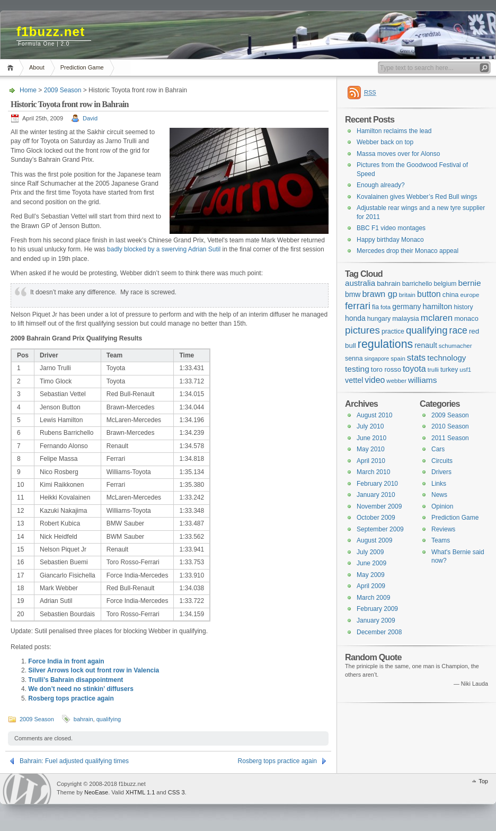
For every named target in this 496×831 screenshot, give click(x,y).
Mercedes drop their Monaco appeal (407, 251)
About (37, 67)
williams (422, 379)
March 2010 (373, 472)
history (463, 307)
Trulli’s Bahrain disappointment (75, 680)
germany (406, 306)
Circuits (442, 461)
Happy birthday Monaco (390, 239)
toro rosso (386, 369)
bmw (352, 294)
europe (470, 295)
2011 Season (450, 438)
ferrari (357, 305)
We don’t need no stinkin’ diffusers (80, 689)
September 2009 (380, 529)
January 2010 (376, 494)
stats (416, 358)
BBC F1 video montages (391, 228)
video (375, 379)
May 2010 (371, 449)
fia (375, 307)
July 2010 (370, 426)
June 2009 (371, 563)
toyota (414, 368)
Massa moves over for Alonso (398, 154)
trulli (433, 369)
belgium (444, 283)
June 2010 (371, 438)
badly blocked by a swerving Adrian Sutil (163, 249)
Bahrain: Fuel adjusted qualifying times (74, 761)
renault (425, 345)
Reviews (443, 529)
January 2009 (376, 620)
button (429, 294)
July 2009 (370, 552)
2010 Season (450, 426)
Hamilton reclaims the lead (394, 131)
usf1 (465, 369)
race (458, 330)
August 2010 (374, 415)
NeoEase (96, 792)
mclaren (437, 318)
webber (396, 381)
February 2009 (377, 609)
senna (353, 358)
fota (385, 307)
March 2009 (373, 597)
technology (446, 357)
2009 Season (63, 90)
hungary (379, 318)
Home (12, 67)
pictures (362, 330)
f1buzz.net (50, 31)
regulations (385, 344)
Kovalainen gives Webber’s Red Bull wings (417, 196)
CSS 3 (176, 792)
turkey (449, 369)
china (450, 295)
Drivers (441, 472)
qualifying (108, 719)
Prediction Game (82, 67)
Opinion (442, 506)
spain (398, 358)
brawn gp (379, 294)
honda (355, 318)
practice (393, 331)
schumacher (455, 346)
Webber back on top (385, 142)
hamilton (437, 306)
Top (483, 781)
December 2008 (379, 632)
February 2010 (377, 483)
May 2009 (371, 575)
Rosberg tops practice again (70, 698)
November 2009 (379, 506)
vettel (354, 380)
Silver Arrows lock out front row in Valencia (93, 670)
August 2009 (374, 540)
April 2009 (371, 586)
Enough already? (381, 185)
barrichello (417, 283)
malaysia (405, 318)
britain (407, 295)
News (439, 494)
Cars (438, 449)
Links (438, 483)
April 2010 (371, 461)
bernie (469, 282)
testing (357, 368)
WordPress (27, 789)
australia (360, 282)
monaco (466, 318)
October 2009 (376, 517)
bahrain (83, 719)
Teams (440, 540)
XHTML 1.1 (140, 792)
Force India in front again (66, 661)
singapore (376, 358)
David (90, 118)
